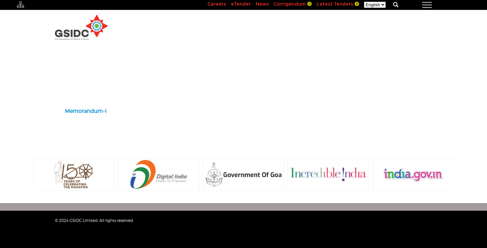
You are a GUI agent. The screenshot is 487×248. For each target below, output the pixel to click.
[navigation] (419, 5)
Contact (422, 223)
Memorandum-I (86, 111)
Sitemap (396, 223)
